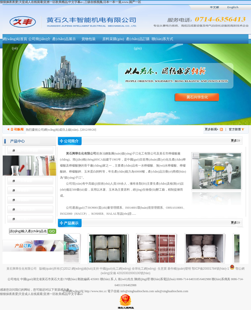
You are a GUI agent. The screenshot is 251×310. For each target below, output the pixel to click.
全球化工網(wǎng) (144, 268)
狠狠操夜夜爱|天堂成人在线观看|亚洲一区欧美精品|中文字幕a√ (41, 294)
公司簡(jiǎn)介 (39, 39)
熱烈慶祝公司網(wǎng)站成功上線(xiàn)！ (52, 129)
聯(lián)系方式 (162, 39)
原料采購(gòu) (113, 39)
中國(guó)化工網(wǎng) (115, 268)
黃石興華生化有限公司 (81, 153)
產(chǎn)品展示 (64, 39)
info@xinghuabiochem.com (137, 291)
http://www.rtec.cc (96, 291)
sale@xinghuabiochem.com (171, 291)
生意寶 (162, 268)
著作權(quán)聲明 (179, 268)
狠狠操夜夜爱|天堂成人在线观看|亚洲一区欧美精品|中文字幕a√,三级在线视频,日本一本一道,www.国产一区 (70, 2)
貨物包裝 (89, 39)
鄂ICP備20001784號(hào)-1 (210, 268)
